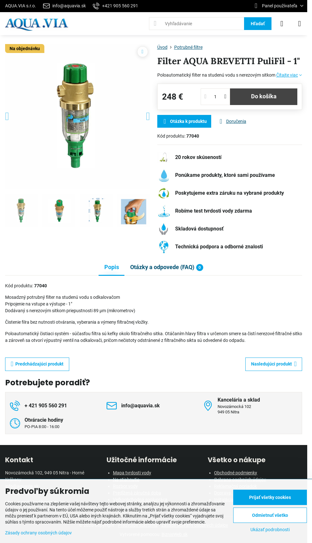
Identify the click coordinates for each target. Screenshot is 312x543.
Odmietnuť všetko (270, 515)
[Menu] (299, 23)
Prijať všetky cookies (270, 497)
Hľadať (258, 23)
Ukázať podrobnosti (270, 529)
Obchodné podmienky (235, 472)
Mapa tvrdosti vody (132, 472)
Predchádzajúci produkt (37, 364)
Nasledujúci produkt (274, 364)
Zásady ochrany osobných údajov (38, 532)
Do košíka (264, 96)
